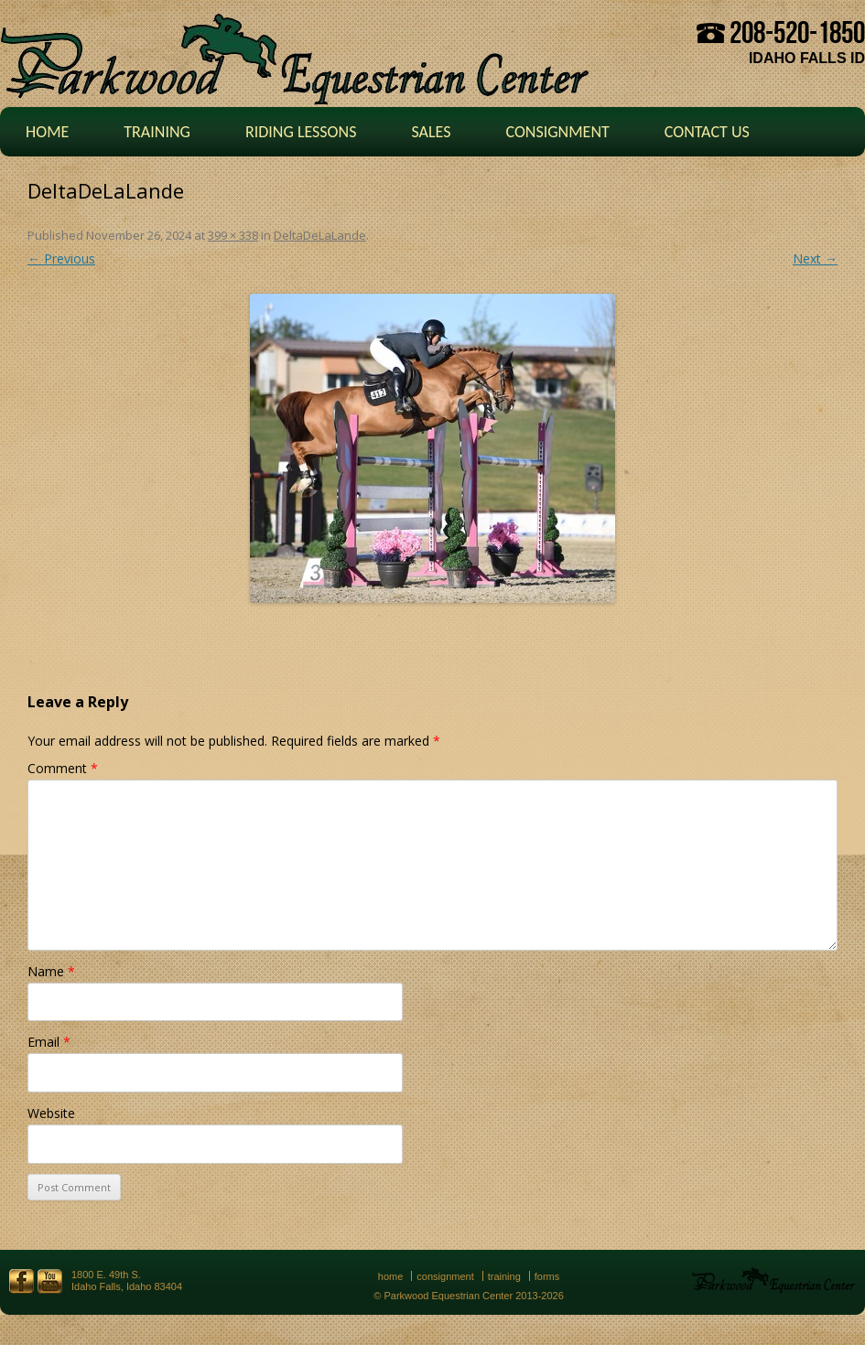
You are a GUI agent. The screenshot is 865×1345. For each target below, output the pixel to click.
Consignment (557, 132)
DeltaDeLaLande (320, 235)
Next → (815, 258)
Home (47, 132)
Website (51, 1113)
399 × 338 (233, 235)
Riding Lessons (301, 132)
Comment (62, 768)
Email (48, 1041)
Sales (430, 132)
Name (51, 971)
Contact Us (707, 132)
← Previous (61, 258)
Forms (547, 1276)
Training (157, 132)
